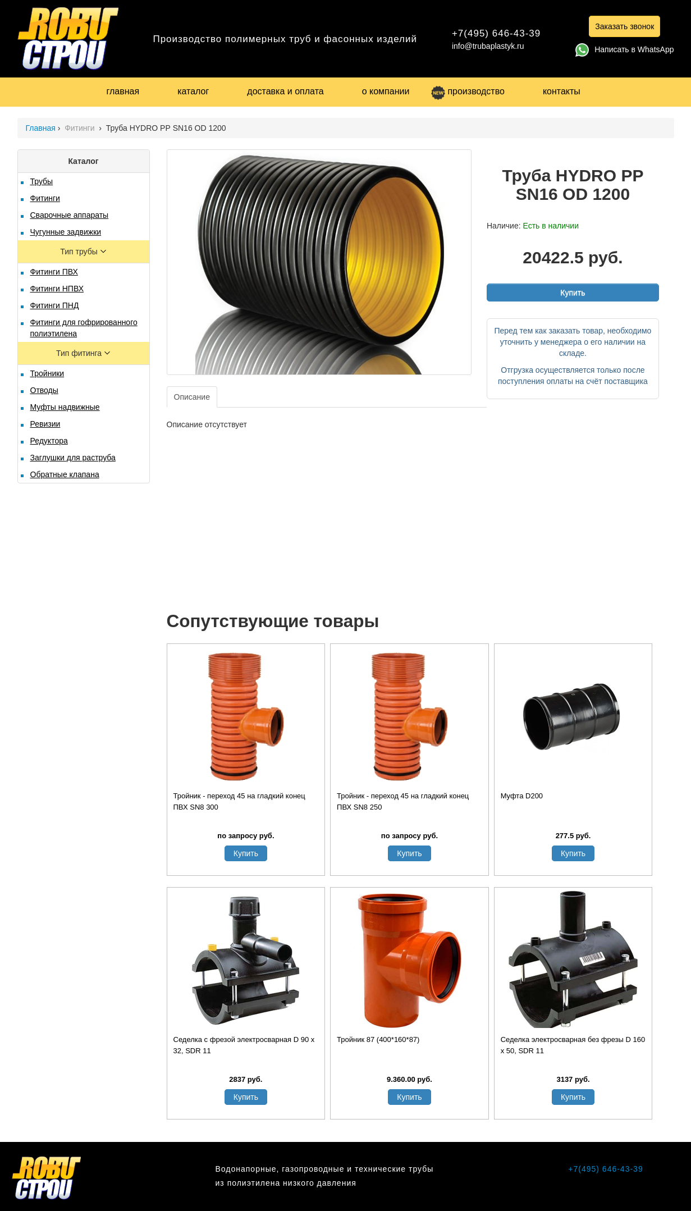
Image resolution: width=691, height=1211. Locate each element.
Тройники (47, 373)
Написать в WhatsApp (624, 49)
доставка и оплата (285, 91)
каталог (193, 91)
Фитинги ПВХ (54, 271)
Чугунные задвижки (66, 231)
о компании (386, 91)
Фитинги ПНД (54, 305)
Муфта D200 (522, 796)
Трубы (41, 181)
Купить (572, 292)
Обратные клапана (64, 474)
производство (467, 91)
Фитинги (81, 128)
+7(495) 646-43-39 (496, 33)
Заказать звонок (624, 26)
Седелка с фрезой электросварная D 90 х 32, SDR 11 (244, 1045)
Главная (41, 128)
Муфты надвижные (65, 407)
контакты (561, 91)
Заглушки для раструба (73, 457)
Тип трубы (79, 251)
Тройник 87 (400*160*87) (378, 1039)
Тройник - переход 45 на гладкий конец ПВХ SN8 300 (239, 801)
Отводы (44, 390)
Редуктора (49, 440)
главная (123, 91)
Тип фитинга (80, 353)
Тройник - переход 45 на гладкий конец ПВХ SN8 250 (403, 801)
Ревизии (45, 423)
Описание (192, 396)
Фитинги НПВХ (57, 288)
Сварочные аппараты (69, 215)
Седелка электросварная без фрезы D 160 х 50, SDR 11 (573, 1045)
